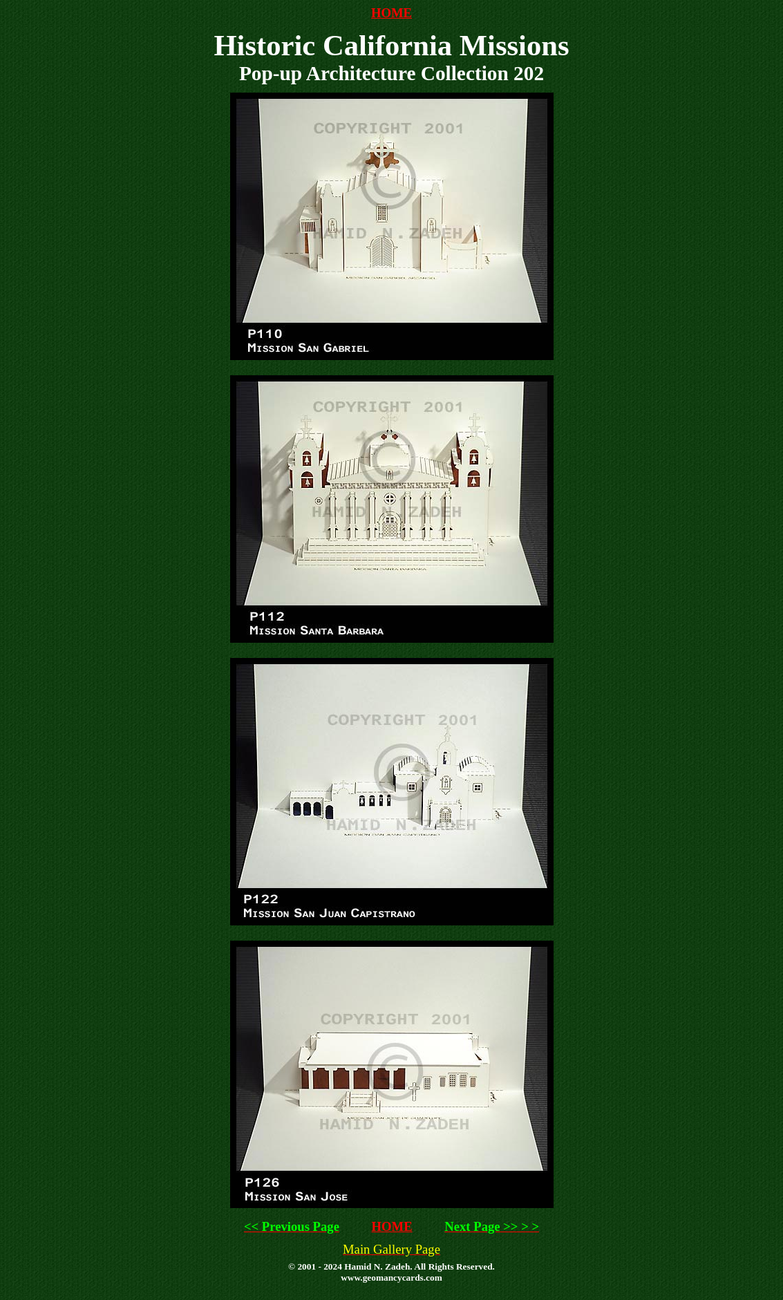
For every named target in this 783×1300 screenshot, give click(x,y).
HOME (391, 13)
